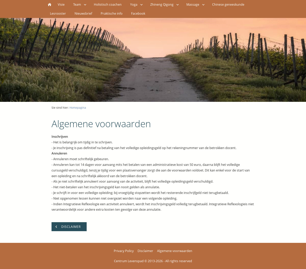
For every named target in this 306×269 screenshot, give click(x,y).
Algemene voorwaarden (174, 251)
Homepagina (77, 107)
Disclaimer (145, 251)
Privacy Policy (124, 251)
